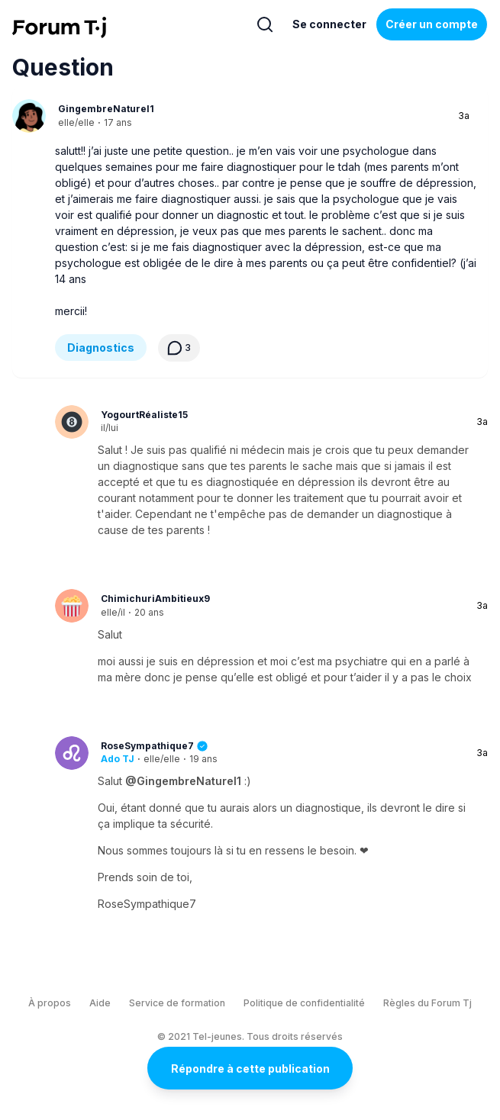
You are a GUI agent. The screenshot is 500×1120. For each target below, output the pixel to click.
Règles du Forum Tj (427, 1003)
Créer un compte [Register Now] (431, 24)
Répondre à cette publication (250, 1068)
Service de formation (177, 1003)
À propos (49, 1003)
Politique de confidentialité (304, 1003)
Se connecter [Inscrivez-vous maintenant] (329, 24)
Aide (100, 1003)
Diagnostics (100, 347)
